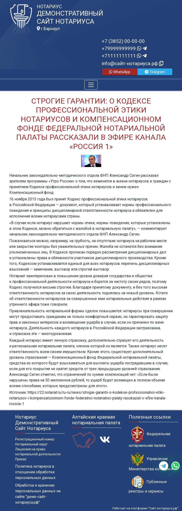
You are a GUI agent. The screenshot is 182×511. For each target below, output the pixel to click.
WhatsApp (119, 72)
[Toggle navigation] (91, 85)
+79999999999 (124, 48)
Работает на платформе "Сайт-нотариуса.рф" (145, 508)
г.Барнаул (48, 28)
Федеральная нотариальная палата (149, 436)
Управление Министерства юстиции (149, 461)
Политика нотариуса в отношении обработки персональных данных (35, 472)
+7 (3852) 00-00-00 (123, 41)
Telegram (155, 72)
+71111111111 (124, 56)
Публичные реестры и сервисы (148, 484)
